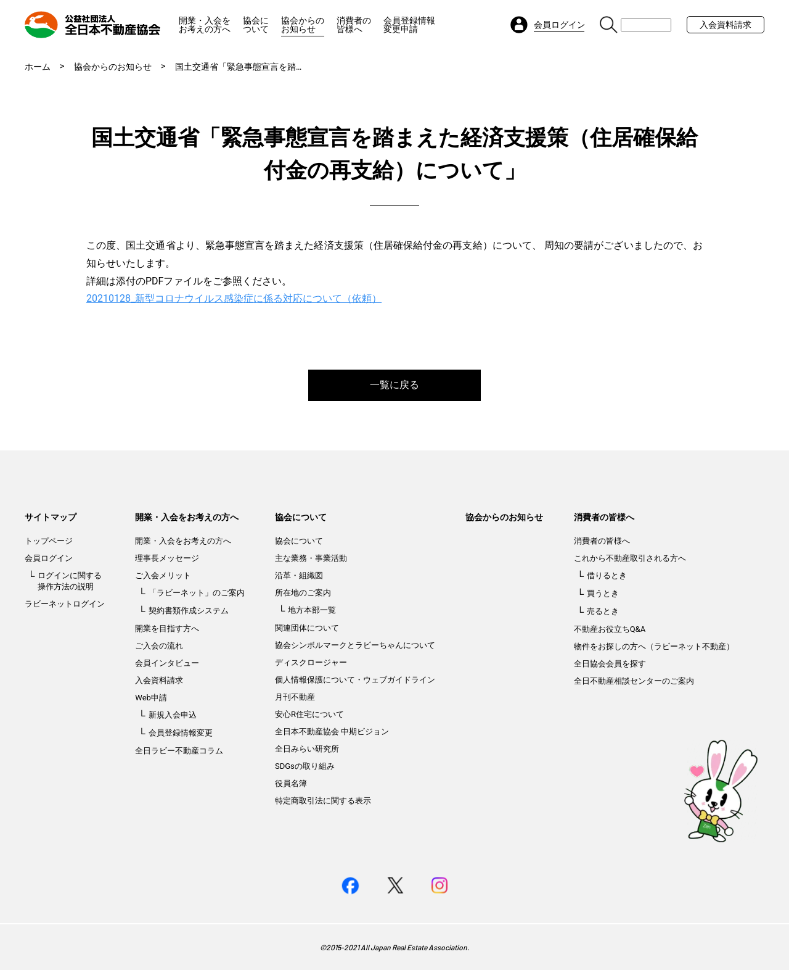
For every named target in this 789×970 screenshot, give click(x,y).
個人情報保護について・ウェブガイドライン (355, 679)
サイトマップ (50, 517)
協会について (256, 24)
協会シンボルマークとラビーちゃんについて (355, 645)
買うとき (603, 593)
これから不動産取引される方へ (630, 558)
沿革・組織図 (299, 575)
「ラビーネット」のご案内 (197, 592)
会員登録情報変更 (181, 732)
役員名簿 (291, 783)
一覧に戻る (394, 385)
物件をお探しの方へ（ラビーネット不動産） (654, 646)
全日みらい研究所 (307, 748)
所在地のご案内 (303, 592)
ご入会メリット (163, 575)
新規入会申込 (173, 714)
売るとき (603, 611)
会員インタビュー (167, 663)
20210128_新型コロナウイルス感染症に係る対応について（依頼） (234, 298)
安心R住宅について (309, 714)
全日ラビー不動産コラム (179, 750)
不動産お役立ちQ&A (610, 629)
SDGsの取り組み (305, 766)
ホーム (38, 67)
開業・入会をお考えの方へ (205, 24)
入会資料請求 (725, 25)
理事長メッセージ (167, 558)
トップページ (49, 540)
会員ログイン (49, 558)
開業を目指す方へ (167, 628)
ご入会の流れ (159, 645)
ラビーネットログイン (65, 603)
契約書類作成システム (189, 610)
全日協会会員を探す (610, 663)
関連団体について (307, 627)
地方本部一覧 (312, 610)
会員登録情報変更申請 (409, 24)
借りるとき (607, 575)
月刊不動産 (295, 697)
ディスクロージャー (311, 662)
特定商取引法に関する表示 (323, 800)
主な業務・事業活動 (311, 558)
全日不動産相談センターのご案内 (634, 681)
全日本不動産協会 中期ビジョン (332, 731)
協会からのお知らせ (302, 24)
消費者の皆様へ (354, 24)
